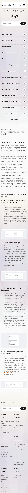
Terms (15, 477)
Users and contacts (8, 59)
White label (4, 454)
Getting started (7, 34)
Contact (16, 473)
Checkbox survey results (9, 52)
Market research (18, 440)
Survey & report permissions (11, 83)
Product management (19, 449)
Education (16, 430)
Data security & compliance (10, 101)
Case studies (4, 477)
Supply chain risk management (18, 459)
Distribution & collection (7, 421)
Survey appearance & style (10, 71)
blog (2, 475)
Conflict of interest (19, 462)
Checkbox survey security (10, 89)
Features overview (6, 442)
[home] (8, 5)
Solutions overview (19, 433)
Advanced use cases (8, 107)
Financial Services (18, 425)
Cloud (2, 450)
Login (20, 5)
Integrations (4, 491)
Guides (3, 481)
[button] (24, 5)
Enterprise (16, 442)
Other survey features (9, 95)
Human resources (18, 446)
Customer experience (19, 444)
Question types (6, 46)
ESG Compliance (18, 464)
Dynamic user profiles (6, 430)
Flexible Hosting (5, 432)
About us (16, 471)
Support (19, 402)
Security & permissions (7, 427)
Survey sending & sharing (10, 65)
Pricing (12, 402)
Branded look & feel (6, 456)
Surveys (3, 423)
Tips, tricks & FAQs (8, 113)
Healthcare (16, 421)
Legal (15, 423)
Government (17, 427)
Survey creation (7, 40)
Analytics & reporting (6, 425)
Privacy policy (17, 475)
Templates (4, 479)
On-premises (4, 452)
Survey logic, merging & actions (12, 77)
